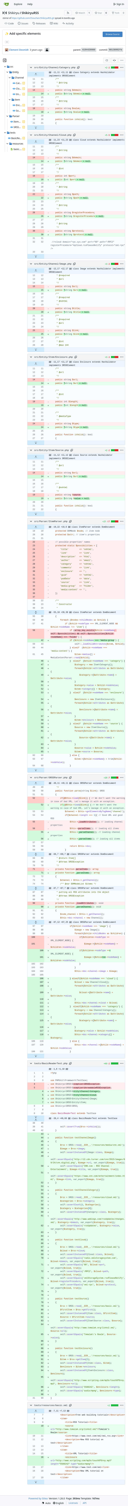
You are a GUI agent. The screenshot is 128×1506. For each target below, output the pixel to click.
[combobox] (106, 60)
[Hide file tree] (4, 60)
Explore (18, 4)
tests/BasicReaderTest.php (51, 1063)
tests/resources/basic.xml (51, 1405)
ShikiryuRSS (30, 13)
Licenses (73, 1502)
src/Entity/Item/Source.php (51, 450)
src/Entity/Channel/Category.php (54, 67)
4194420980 (88, 50)
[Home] (6, 4)
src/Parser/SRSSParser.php (51, 777)
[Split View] (114, 60)
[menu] (121, 60)
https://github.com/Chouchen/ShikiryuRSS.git (33, 18)
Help (29, 4)
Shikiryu (13, 13)
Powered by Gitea (38, 1498)
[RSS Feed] (68, 12)
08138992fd (115, 50)
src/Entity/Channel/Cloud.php (52, 135)
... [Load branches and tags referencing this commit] (7, 42)
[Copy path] (78, 67)
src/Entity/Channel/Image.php (52, 264)
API (84, 1502)
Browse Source (113, 34)
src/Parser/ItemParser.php (51, 521)
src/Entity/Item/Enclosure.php (53, 357)
